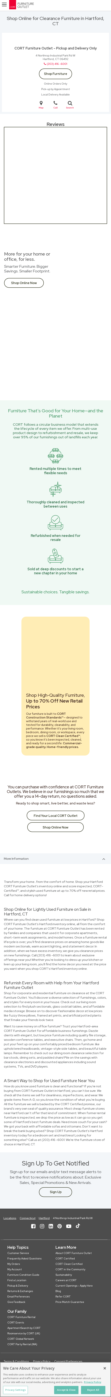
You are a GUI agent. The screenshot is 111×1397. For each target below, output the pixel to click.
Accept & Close (66, 1390)
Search (70, 105)
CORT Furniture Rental (21, 1317)
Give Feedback (16, 1302)
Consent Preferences (68, 1361)
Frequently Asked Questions (24, 1258)
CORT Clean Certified (69, 1264)
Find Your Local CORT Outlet (56, 816)
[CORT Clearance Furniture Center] (35, 5)
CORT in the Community (70, 1269)
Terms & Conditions (16, 1361)
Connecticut (27, 1218)
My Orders (13, 1264)
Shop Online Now (24, 283)
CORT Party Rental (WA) (22, 1344)
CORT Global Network (20, 1339)
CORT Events (15, 1322)
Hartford (44, 1218)
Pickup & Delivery (17, 1285)
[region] (55, 1379)
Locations (10, 1218)
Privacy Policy (41, 1361)
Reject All (93, 1390)
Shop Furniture (55, 74)
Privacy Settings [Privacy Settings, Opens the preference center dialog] (15, 1390)
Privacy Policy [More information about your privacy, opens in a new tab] (92, 1382)
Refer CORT (63, 1296)
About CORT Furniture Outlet (74, 1253)
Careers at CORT (66, 1280)
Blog (58, 1291)
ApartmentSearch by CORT (24, 1328)
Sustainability (64, 1275)
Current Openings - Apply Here (74, 1285)
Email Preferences (18, 1296)
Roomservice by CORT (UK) (23, 1333)
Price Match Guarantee (70, 1302)
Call (55, 105)
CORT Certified (65, 1258)
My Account (14, 1269)
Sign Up (56, 1192)
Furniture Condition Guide (23, 1275)
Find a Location (16, 1280)
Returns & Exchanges (20, 1291)
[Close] (104, 1368)
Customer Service (18, 1253)
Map (41, 105)
